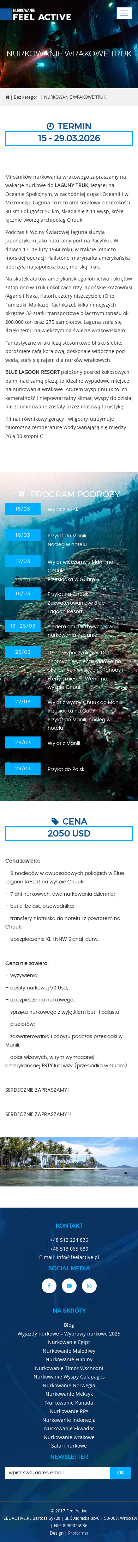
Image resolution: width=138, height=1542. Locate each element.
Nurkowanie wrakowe (69, 1437)
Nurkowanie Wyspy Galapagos (69, 1376)
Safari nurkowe (69, 1445)
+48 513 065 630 (69, 1248)
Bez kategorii (27, 97)
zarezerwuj (69, 1161)
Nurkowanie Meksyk (69, 1393)
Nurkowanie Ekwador (69, 1428)
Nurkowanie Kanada (69, 1402)
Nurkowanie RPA (69, 1411)
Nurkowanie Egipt (69, 1342)
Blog (69, 1324)
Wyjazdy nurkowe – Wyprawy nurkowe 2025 (69, 1333)
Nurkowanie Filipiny (69, 1359)
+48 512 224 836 (69, 1239)
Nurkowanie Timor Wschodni (69, 1368)
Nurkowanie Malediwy (69, 1350)
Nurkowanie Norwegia (69, 1385)
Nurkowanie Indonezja (69, 1420)
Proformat (78, 1533)
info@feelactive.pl (78, 1257)
